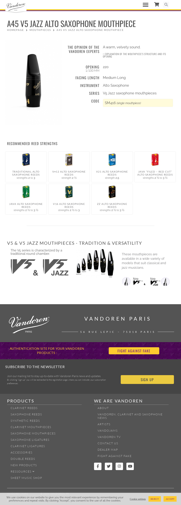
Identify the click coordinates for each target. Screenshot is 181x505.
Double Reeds (23, 459)
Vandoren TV (109, 437)
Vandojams (108, 430)
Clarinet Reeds (24, 408)
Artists (104, 424)
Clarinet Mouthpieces (31, 427)
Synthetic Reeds (25, 420)
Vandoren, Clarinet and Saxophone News (130, 416)
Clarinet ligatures (28, 446)
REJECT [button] (155, 499)
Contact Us (108, 443)
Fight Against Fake (115, 456)
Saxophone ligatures (30, 439)
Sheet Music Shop (26, 478)
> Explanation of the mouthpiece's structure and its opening (134, 55)
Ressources (23, 471)
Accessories (22, 452)
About (103, 408)
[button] (145, 4)
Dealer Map (108, 449)
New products (24, 465)
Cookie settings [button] (138, 499)
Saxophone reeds (26, 414)
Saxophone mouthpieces (33, 433)
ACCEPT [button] (170, 499)
